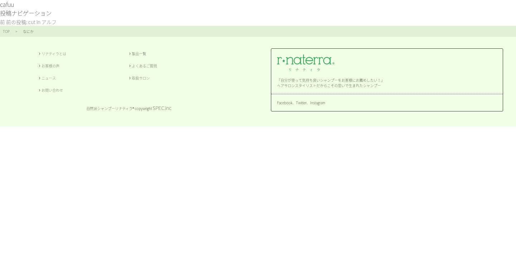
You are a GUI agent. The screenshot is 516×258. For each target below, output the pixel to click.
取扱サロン (141, 78)
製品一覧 (139, 53)
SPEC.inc (162, 107)
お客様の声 (50, 65)
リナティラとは (54, 53)
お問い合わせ (52, 90)
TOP (6, 31)
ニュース (49, 78)
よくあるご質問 (144, 65)
